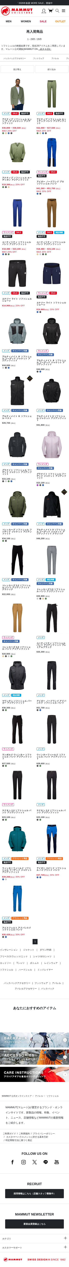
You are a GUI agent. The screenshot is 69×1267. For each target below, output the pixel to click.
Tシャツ (20, 963)
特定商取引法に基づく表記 (19, 1140)
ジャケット (28, 950)
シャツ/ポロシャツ (42, 956)
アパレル (55, 58)
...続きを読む (44, 49)
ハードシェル (25, 969)
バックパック (47, 988)
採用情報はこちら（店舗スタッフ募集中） (35, 1193)
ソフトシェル (6, 969)
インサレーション (9, 950)
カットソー (5, 963)
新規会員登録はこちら (35, 1224)
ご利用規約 (24, 1133)
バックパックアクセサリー (15, 58)
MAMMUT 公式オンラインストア (17, 1096)
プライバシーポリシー (44, 1133)
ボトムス (34, 963)
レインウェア (51, 963)
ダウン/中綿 (45, 950)
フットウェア (38, 58)
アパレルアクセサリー (26, 988)
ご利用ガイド (9, 1133)
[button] (17, 69)
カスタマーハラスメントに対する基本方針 (27, 1137)
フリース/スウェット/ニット (14, 956)
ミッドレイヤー (45, 969)
